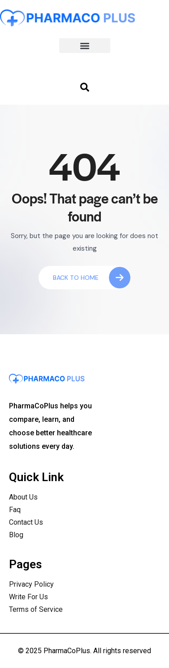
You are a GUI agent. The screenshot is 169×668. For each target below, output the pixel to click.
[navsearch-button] (85, 87)
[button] (84, 45)
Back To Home (91, 277)
